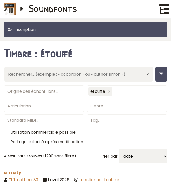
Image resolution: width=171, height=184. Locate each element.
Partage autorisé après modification (46, 142)
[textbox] (44, 91)
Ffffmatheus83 (23, 180)
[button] (109, 91)
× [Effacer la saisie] (147, 74)
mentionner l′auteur (99, 180)
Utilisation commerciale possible (43, 132)
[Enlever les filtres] (161, 74)
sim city (12, 173)
